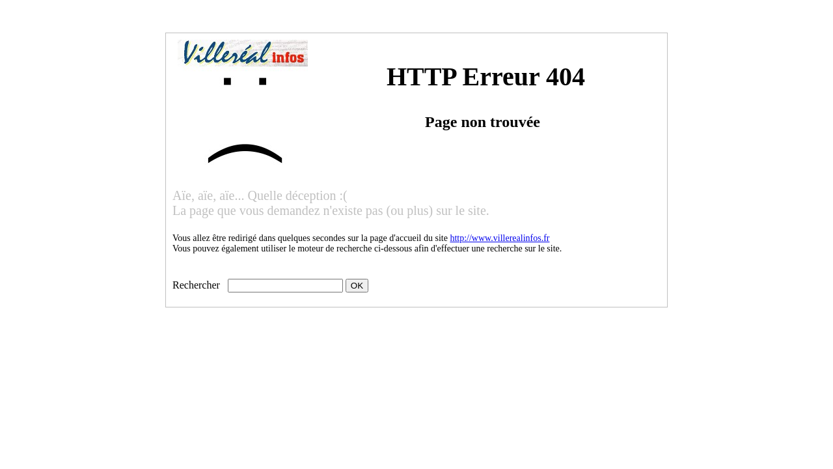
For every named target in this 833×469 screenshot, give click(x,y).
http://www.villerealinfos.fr (499, 238)
